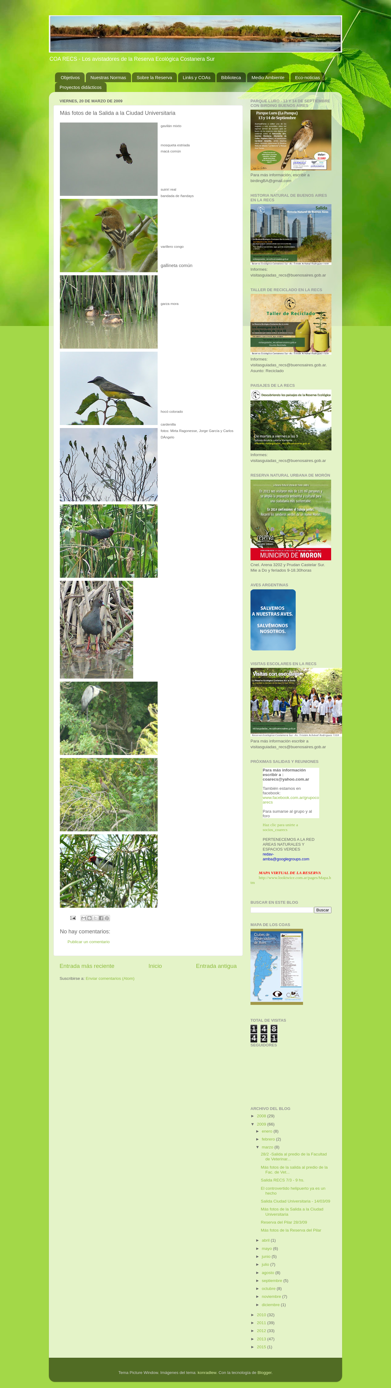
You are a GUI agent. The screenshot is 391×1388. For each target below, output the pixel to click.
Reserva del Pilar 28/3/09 (284, 1222)
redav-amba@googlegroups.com (286, 856)
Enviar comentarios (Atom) (110, 978)
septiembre (272, 1280)
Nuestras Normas (108, 77)
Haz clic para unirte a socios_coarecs (280, 827)
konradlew (207, 1372)
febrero (269, 1139)
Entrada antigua (216, 966)
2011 (262, 1322)
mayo (267, 1248)
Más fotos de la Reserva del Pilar (291, 1230)
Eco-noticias (307, 77)
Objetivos (70, 77)
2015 (262, 1347)
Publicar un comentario (89, 941)
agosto (268, 1272)
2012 (262, 1330)
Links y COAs (196, 77)
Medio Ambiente (268, 77)
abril (266, 1240)
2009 (262, 1124)
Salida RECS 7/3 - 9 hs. (283, 1180)
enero (267, 1131)
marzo (268, 1147)
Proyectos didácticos (81, 87)
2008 (262, 1116)
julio (266, 1264)
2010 (262, 1315)
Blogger (265, 1372)
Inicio (155, 966)
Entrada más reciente (87, 966)
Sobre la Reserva (154, 77)
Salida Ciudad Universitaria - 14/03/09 (295, 1201)
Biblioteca (231, 77)
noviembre (272, 1296)
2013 (262, 1339)
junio (267, 1256)
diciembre (271, 1304)
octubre (269, 1288)
